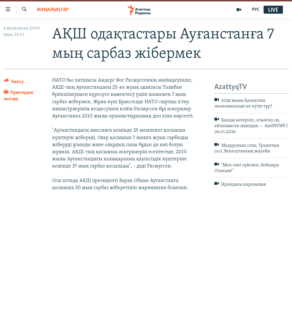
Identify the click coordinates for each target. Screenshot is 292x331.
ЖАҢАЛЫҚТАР (53, 10)
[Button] (14, 82)
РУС (256, 9)
